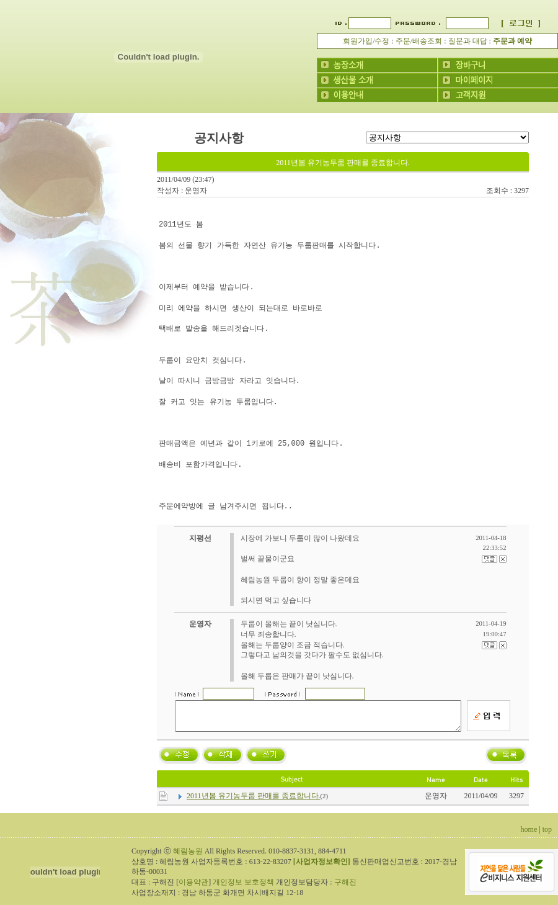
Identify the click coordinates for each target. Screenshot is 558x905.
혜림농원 (188, 856)
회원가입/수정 (366, 41)
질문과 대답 (467, 41)
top (547, 835)
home (529, 835)
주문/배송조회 (419, 41)
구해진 (345, 887)
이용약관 (193, 887)
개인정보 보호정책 (243, 887)
